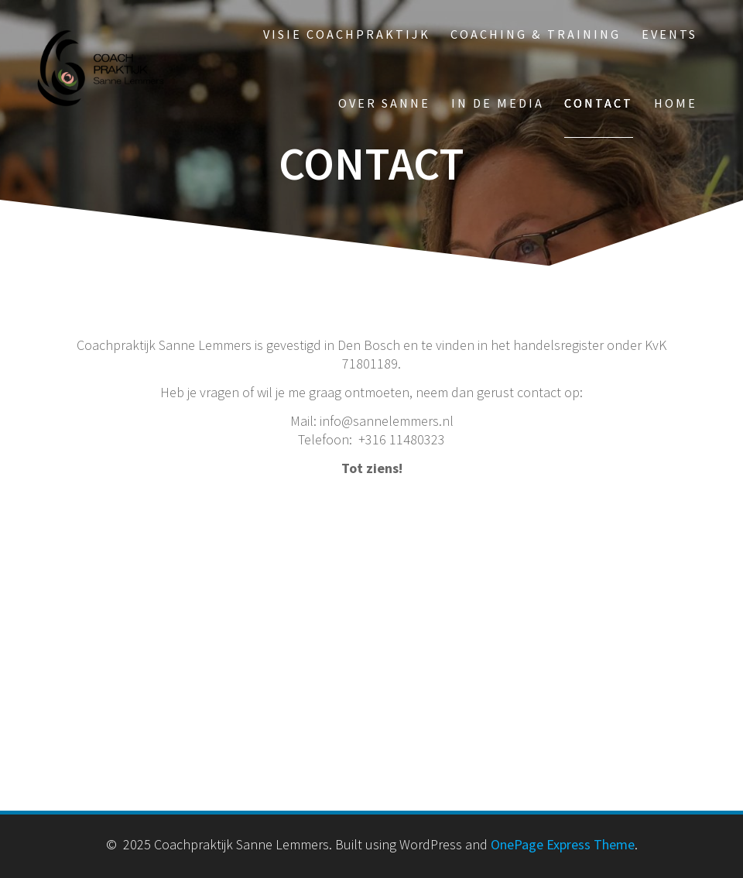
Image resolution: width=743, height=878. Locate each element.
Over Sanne (384, 103)
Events (669, 34)
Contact (598, 103)
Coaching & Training (535, 34)
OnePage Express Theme (563, 844)
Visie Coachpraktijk (346, 34)
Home (675, 103)
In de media (497, 103)
